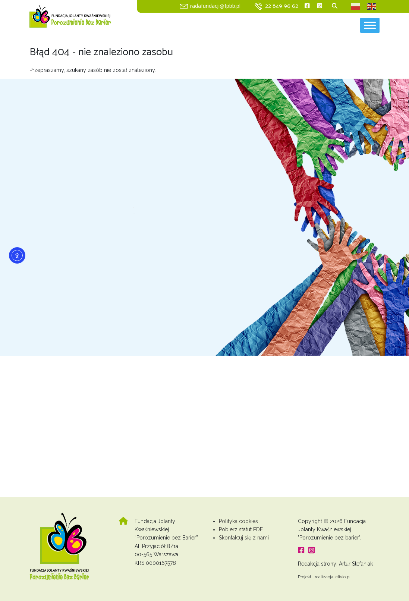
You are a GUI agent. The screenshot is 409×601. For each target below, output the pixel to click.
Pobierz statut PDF (241, 529)
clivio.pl (343, 576)
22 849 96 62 (281, 6)
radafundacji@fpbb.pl (215, 6)
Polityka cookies (238, 521)
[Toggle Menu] (370, 25)
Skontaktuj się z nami (244, 538)
